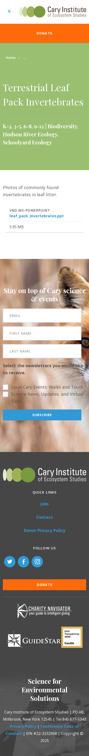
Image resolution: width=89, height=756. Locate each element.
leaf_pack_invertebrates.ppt (36, 216)
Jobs (44, 504)
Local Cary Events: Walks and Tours (47, 387)
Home (10, 57)
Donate (45, 33)
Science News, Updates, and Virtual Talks (47, 397)
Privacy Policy (23, 726)
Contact (44, 517)
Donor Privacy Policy (44, 530)
